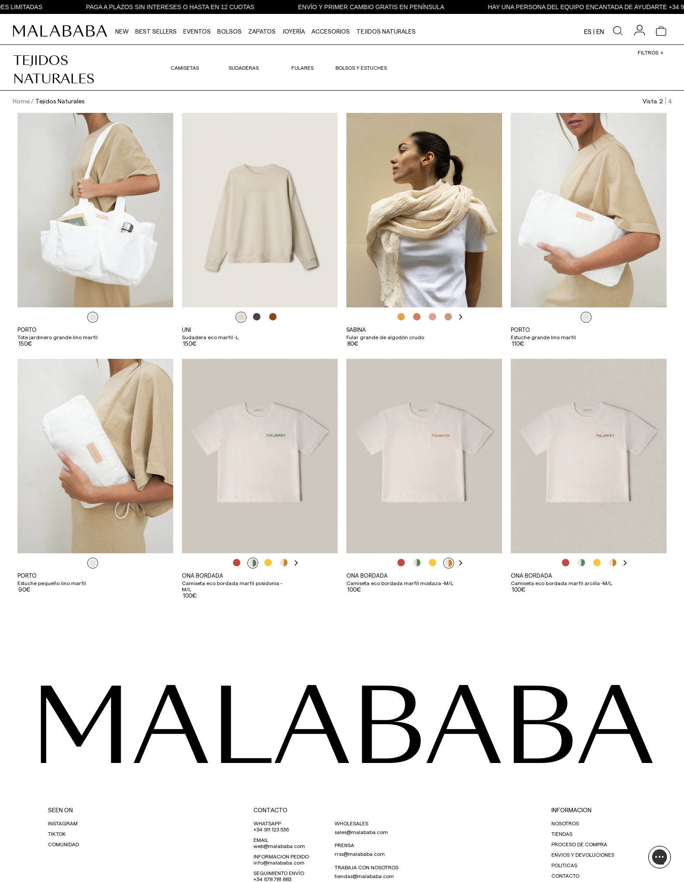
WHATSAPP (267, 823)
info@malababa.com (278, 862)
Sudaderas (244, 68)
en (600, 31)
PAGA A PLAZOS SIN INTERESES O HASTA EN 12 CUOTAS (184, 6)
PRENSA (344, 845)
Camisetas (185, 68)
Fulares (302, 68)
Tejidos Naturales (386, 31)
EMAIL (260, 840)
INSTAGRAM (63, 823)
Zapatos (262, 31)
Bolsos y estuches (361, 68)
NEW (122, 31)
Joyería (293, 31)
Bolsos (229, 31)
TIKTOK (57, 834)
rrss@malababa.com (360, 854)
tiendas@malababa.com (364, 876)
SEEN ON (60, 810)
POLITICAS (564, 865)
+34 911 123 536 (271, 829)
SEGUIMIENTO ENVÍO (278, 873)
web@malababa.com (279, 846)
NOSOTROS (565, 823)
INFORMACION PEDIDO (281, 856)
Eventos (197, 31)
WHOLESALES (351, 823)
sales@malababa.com (361, 832)
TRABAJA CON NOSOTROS (366, 867)
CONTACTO (270, 810)
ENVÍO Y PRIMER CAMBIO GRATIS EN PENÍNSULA (385, 6)
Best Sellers (156, 31)
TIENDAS (561, 834)
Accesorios (330, 31)
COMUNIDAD (63, 844)
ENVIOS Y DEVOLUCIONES (582, 854)
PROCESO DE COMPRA (579, 844)
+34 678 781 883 (272, 879)
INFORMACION (571, 810)
